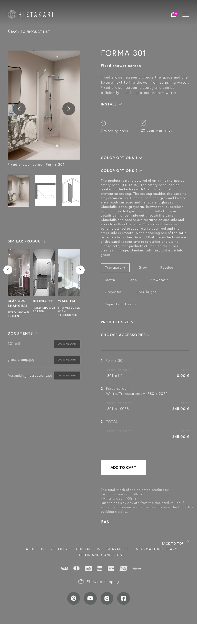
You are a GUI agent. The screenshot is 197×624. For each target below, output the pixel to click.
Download (67, 343)
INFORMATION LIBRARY (156, 549)
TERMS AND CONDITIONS (101, 555)
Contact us (88, 549)
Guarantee (117, 549)
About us (35, 549)
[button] (23, 333)
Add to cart (123, 467)
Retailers (60, 549)
